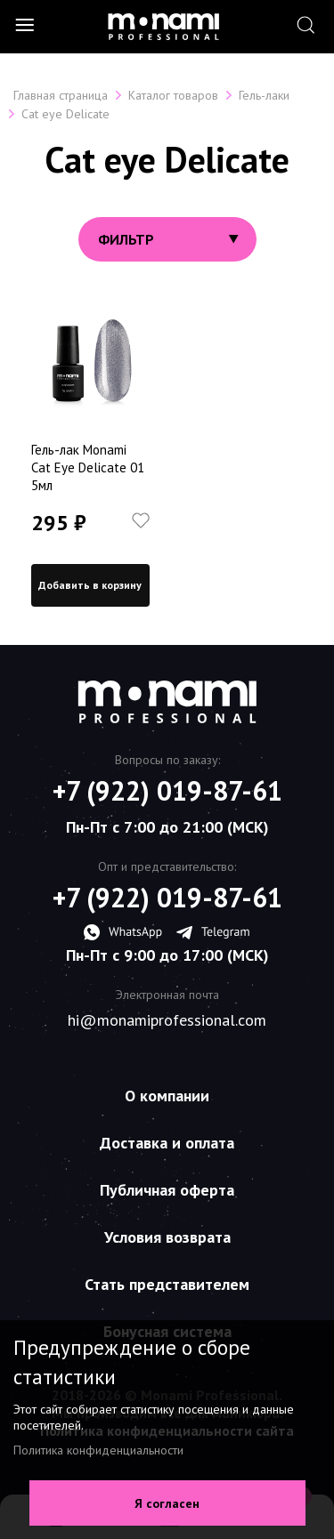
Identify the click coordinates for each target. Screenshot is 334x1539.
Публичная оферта (167, 1190)
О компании (167, 1095)
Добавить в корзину (90, 585)
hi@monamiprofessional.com (167, 1020)
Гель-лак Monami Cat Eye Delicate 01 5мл (87, 467)
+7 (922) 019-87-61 (167, 791)
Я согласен (167, 1503)
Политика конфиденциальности (98, 1450)
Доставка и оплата (167, 1142)
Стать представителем (167, 1284)
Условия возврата (167, 1237)
